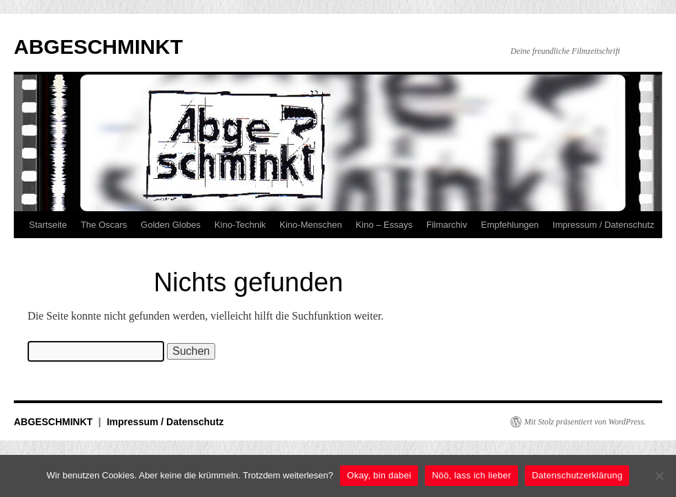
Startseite (48, 225)
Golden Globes (171, 225)
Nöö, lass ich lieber (471, 475)
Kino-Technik (240, 225)
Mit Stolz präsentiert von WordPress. (585, 422)
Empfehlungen (510, 225)
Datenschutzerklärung (577, 475)
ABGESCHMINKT (98, 46)
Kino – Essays (384, 225)
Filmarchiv (446, 225)
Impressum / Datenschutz (603, 225)
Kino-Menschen (310, 225)
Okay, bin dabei (379, 475)
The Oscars (104, 225)
